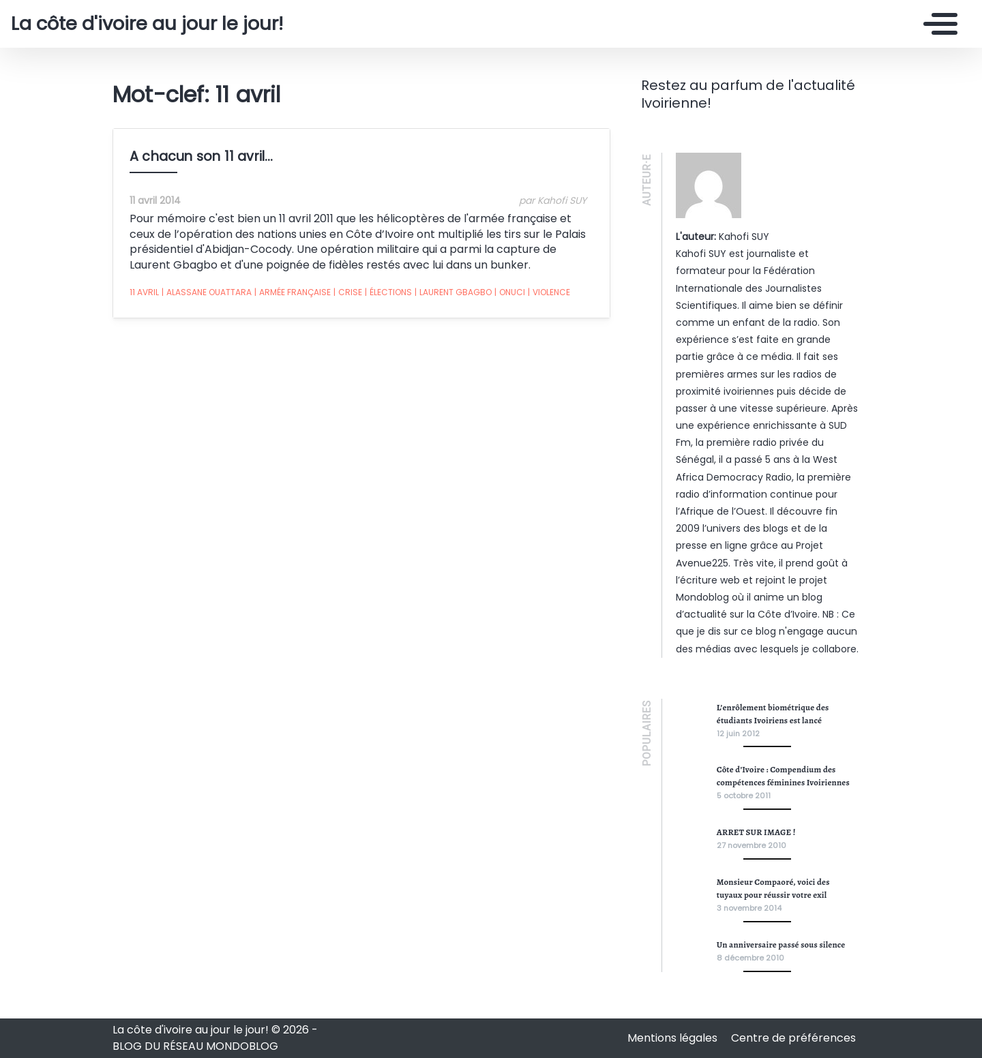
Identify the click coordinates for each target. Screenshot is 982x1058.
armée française (292, 292)
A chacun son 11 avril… (201, 156)
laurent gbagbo (453, 292)
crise (347, 292)
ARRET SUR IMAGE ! (756, 832)
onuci (509, 292)
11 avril (144, 292)
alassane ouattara (207, 292)
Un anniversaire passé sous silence (781, 944)
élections (388, 292)
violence (549, 292)
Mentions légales (673, 1038)
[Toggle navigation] (937, 24)
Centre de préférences (793, 1038)
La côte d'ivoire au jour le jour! (147, 23)
